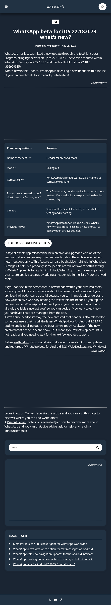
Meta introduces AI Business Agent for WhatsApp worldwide (50, 544)
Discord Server (16, 422)
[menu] (6, 7)
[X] (50, 599)
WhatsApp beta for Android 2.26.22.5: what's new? (44, 564)
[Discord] (55, 599)
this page (90, 413)
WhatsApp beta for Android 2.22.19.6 (78, 321)
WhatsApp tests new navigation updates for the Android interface (53, 554)
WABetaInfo (55, 7)
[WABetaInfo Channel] (103, 6)
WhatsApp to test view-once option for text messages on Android (53, 549)
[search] (97, 447)
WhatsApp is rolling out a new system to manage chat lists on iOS (53, 559)
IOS (55, 21)
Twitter (29, 413)
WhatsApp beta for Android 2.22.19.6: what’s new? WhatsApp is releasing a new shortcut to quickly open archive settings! (74, 226)
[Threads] (61, 599)
